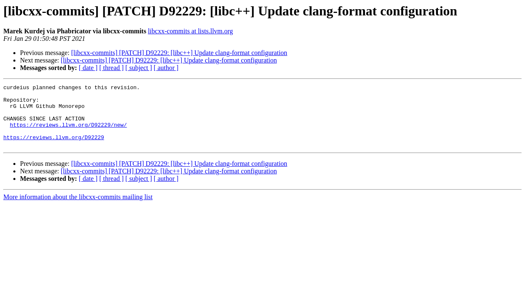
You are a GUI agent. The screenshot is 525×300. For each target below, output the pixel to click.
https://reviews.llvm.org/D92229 (53, 148)
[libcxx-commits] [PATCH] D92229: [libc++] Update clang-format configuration (179, 52)
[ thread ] (111, 67)
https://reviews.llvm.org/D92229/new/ (68, 133)
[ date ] (88, 67)
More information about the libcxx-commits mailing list (77, 209)
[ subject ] (138, 67)
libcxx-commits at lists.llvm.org (190, 31)
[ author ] (166, 67)
